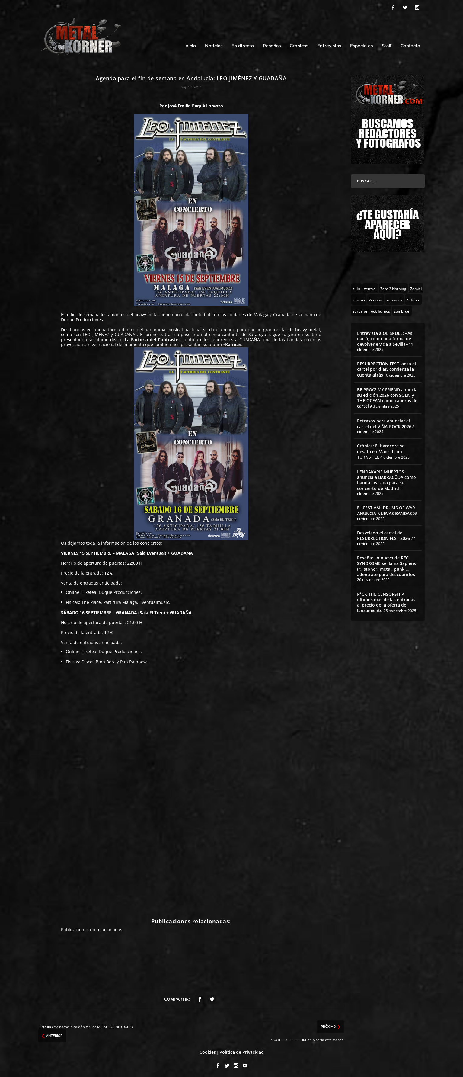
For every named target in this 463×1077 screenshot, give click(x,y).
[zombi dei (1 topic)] (402, 309)
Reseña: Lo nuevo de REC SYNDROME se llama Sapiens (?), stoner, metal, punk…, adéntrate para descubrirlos (386, 564)
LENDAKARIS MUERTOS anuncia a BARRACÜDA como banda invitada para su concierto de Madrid (386, 478)
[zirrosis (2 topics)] (358, 298)
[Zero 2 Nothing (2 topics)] (393, 286)
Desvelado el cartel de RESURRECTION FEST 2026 (383, 534)
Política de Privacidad (241, 1050)
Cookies (208, 1050)
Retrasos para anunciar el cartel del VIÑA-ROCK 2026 (384, 422)
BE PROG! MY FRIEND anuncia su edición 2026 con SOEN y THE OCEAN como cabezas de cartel (387, 396)
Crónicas (299, 44)
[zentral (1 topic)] (370, 286)
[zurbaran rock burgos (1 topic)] (371, 309)
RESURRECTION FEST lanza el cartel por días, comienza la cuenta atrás (386, 367)
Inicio (190, 44)
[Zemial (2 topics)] (416, 286)
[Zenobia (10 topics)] (375, 298)
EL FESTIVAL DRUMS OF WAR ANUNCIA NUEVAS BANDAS (386, 508)
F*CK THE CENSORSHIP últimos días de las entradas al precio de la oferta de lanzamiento (386, 600)
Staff (386, 44)
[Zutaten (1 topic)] (413, 298)
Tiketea (89, 590)
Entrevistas (329, 44)
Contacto (410, 44)
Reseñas (272, 44)
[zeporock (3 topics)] (394, 298)
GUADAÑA (126, 332)
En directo (243, 44)
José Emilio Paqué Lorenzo (195, 104)
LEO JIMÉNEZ (96, 332)
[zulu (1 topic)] (356, 286)
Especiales (361, 44)
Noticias (213, 44)
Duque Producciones (120, 590)
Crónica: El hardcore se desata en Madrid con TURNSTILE (380, 449)
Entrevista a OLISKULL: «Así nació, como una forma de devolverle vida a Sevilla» (385, 337)
